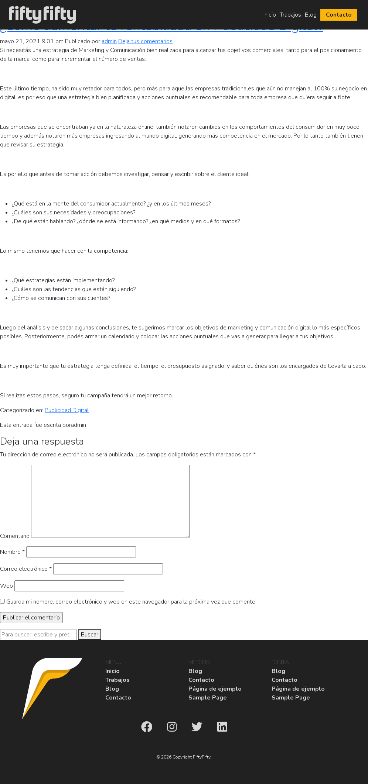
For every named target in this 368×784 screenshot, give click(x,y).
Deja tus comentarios (145, 41)
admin (109, 41)
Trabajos (290, 15)
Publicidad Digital (67, 410)
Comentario (15, 536)
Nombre (12, 552)
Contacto (339, 15)
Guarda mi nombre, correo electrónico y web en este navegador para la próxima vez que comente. (131, 602)
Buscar (89, 635)
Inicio (269, 15)
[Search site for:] (38, 634)
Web (6, 586)
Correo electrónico (26, 569)
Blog (311, 15)
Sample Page (207, 698)
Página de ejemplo (215, 689)
